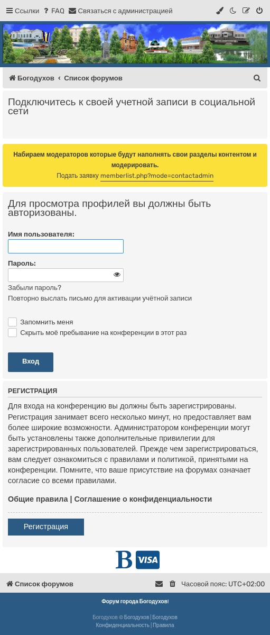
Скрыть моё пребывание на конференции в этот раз (97, 333)
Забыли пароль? (34, 288)
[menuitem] (53, 11)
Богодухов (137, 617)
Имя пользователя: (41, 234)
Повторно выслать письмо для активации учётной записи (100, 298)
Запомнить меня (40, 322)
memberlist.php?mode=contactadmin (156, 175)
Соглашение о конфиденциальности (143, 499)
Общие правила (38, 499)
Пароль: (22, 263)
